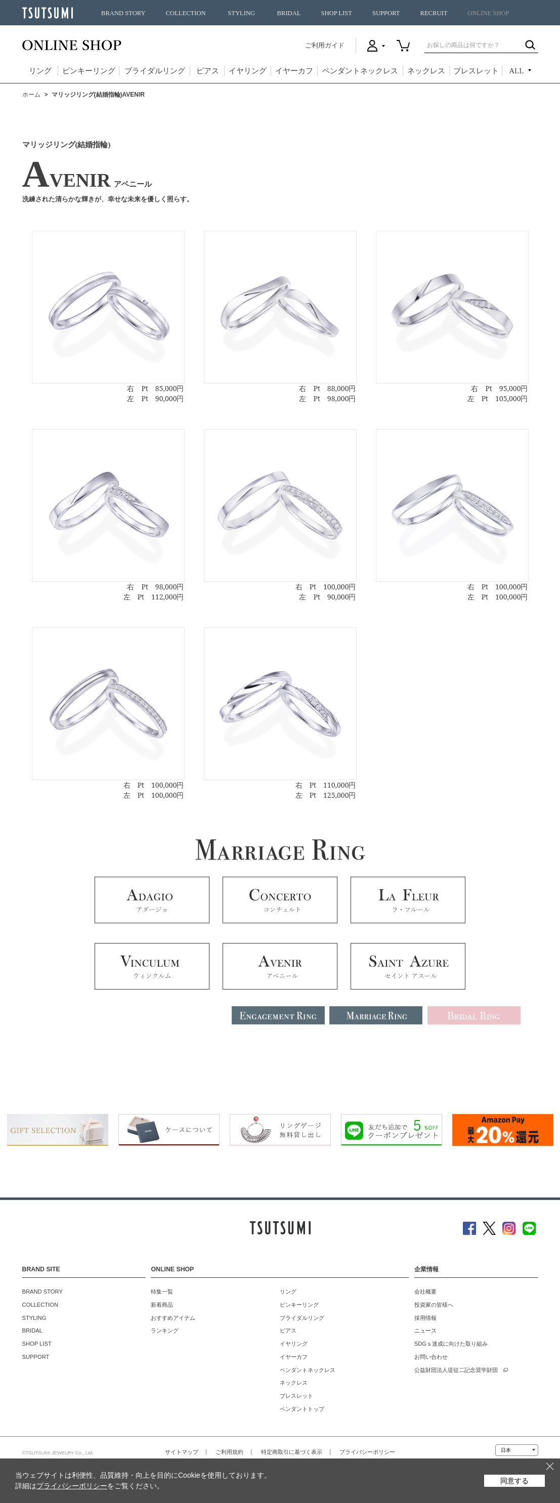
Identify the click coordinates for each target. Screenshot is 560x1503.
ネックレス (426, 71)
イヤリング (248, 71)
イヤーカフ (294, 71)
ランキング (165, 1330)
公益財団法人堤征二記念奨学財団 (456, 1370)
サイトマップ (181, 1452)
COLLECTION (186, 13)
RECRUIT (433, 13)
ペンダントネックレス (360, 71)
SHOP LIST (336, 13)
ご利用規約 (229, 1452)
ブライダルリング (154, 71)
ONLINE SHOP (488, 13)
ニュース (425, 1330)
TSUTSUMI (47, 13)
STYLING (241, 13)
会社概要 (425, 1292)
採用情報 (425, 1318)
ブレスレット (476, 71)
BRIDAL (289, 13)
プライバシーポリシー (367, 1452)
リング (40, 71)
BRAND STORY (123, 13)
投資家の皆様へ (433, 1305)
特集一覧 (162, 1292)
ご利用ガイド (324, 45)
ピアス (207, 71)
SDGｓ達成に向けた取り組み (451, 1344)
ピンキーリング (88, 71)
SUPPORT (386, 13)
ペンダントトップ (302, 1409)
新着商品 (162, 1305)
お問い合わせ (431, 1357)
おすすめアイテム (173, 1318)
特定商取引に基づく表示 (291, 1452)
